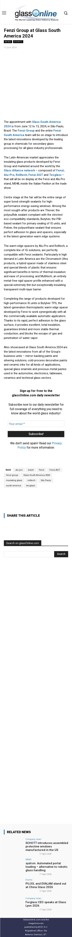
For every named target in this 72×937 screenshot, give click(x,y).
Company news (33, 814)
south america (13, 460)
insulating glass (14, 455)
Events (18, 41)
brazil (31, 444)
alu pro (19, 444)
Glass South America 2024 (36, 450)
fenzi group (12, 450)
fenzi (41, 444)
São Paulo (46, 455)
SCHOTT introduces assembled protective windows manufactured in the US (47, 821)
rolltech (31, 455)
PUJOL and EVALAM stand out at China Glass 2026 (46, 860)
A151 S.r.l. (43, 902)
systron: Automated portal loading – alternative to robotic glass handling (47, 841)
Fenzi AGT (55, 444)
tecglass (30, 460)
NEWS (8, 41)
